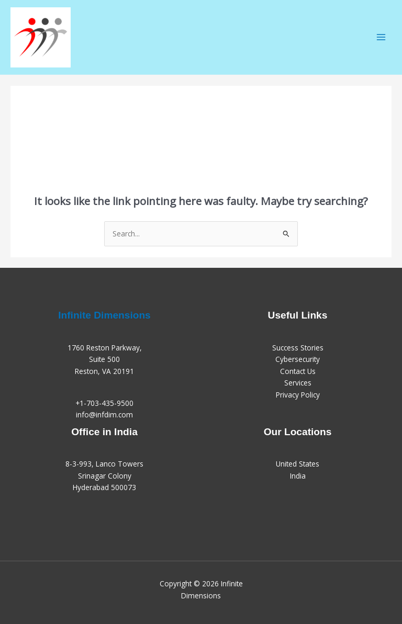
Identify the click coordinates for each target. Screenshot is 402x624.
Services (297, 383)
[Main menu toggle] (381, 37)
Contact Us (298, 371)
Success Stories (297, 348)
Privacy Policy (298, 395)
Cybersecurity (297, 359)
